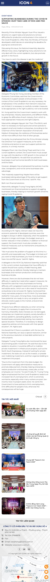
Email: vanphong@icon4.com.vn (19, 542)
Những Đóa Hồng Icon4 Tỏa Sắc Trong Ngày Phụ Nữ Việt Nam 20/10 (37, 484)
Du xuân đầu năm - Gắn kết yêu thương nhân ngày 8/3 (36, 410)
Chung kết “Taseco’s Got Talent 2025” (35, 461)
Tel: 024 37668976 (12, 535)
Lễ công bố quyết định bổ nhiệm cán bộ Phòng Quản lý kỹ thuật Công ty (37, 436)
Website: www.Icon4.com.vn (17, 545)
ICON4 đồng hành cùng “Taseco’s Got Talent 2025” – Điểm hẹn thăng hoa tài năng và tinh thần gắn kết (36, 506)
